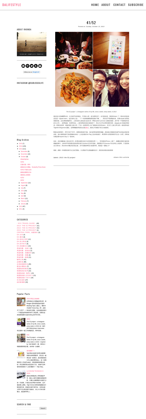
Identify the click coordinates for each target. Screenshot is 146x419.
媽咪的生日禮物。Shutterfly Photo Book (32, 167)
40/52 (22, 180)
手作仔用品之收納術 (33, 298)
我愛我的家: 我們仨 (24, 273)
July (22, 188)
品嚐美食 (20, 262)
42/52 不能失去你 (25, 170)
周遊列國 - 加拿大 (23, 248)
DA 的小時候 (21, 241)
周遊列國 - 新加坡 (23, 250)
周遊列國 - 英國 (22, 255)
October (23, 156)
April (22, 196)
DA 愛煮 (20, 237)
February (24, 201)
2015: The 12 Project (26, 230)
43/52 (22, 162)
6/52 (28, 335)
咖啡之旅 (20, 259)
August (23, 185)
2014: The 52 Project (26, 228)
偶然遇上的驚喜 (25, 175)
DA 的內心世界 (22, 239)
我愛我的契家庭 (22, 268)
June (22, 191)
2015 (21, 143)
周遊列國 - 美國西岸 (24, 253)
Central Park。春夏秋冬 (27, 232)
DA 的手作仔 (21, 244)
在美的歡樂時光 (22, 264)
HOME (95, 4)
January (23, 204)
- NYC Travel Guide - (26, 223)
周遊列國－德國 (22, 257)
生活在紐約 (21, 280)
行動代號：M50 (25, 164)
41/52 (22, 177)
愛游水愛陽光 (22, 266)
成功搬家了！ (31, 351)
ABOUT (106, 4)
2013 (21, 149)
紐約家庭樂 (21, 282)
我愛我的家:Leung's (25, 275)
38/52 (28, 319)
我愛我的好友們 (22, 271)
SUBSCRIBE (136, 4)
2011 (21, 209)
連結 (86, 127)
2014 (21, 146)
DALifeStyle (11, 4)
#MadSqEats (24, 159)
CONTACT (119, 4)
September (24, 183)
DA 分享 (20, 234)
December (24, 151)
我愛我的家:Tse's (23, 278)
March (23, 198)
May (22, 193)
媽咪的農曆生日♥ (25, 172)
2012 (21, 206)
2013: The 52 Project (26, 226)
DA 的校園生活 (22, 246)
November (24, 154)
